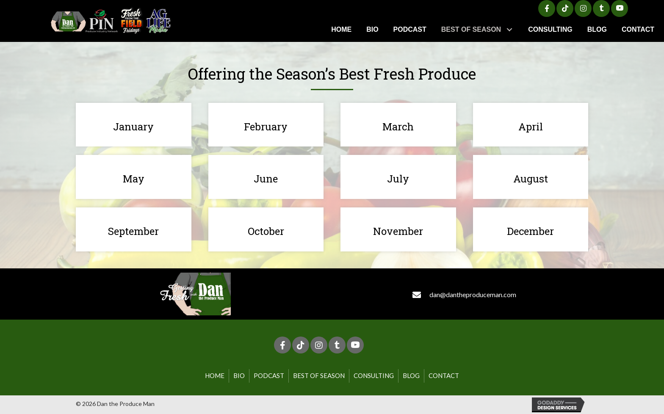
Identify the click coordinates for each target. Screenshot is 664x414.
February (266, 126)
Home (214, 375)
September (133, 231)
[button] (546, 8)
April (530, 126)
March (398, 126)
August (530, 178)
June (266, 178)
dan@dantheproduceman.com (472, 294)
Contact (444, 375)
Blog (411, 375)
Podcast (269, 375)
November (398, 231)
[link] (341, 29)
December (530, 231)
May (133, 178)
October (266, 231)
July (398, 178)
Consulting (374, 375)
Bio (239, 375)
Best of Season (319, 375)
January (133, 126)
